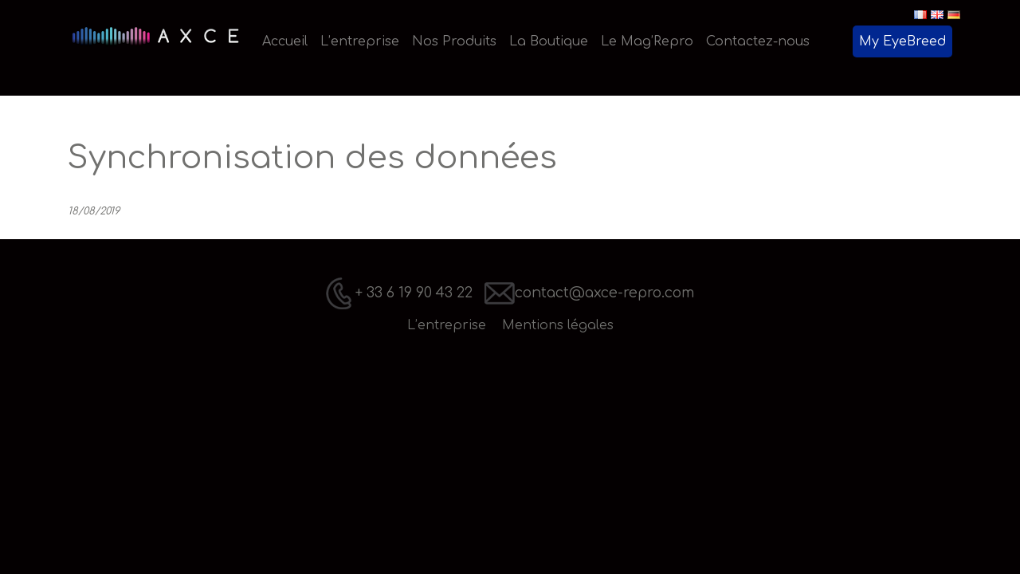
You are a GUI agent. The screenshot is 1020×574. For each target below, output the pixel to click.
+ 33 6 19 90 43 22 (399, 293)
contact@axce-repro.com (589, 293)
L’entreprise (446, 325)
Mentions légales (558, 325)
